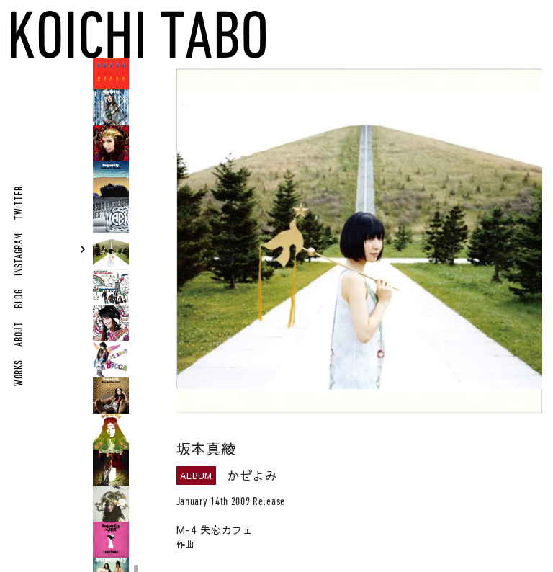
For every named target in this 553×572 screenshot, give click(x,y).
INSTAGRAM (19, 254)
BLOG (19, 299)
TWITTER (19, 203)
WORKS (19, 372)
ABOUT (19, 334)
